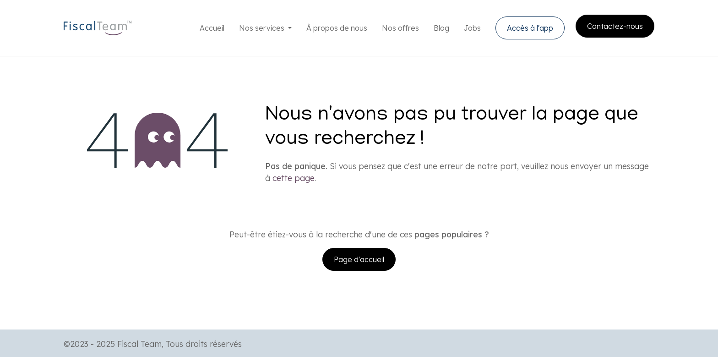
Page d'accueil (359, 259)
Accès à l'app (530, 28)
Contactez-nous (615, 26)
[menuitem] (212, 28)
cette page (293, 178)
